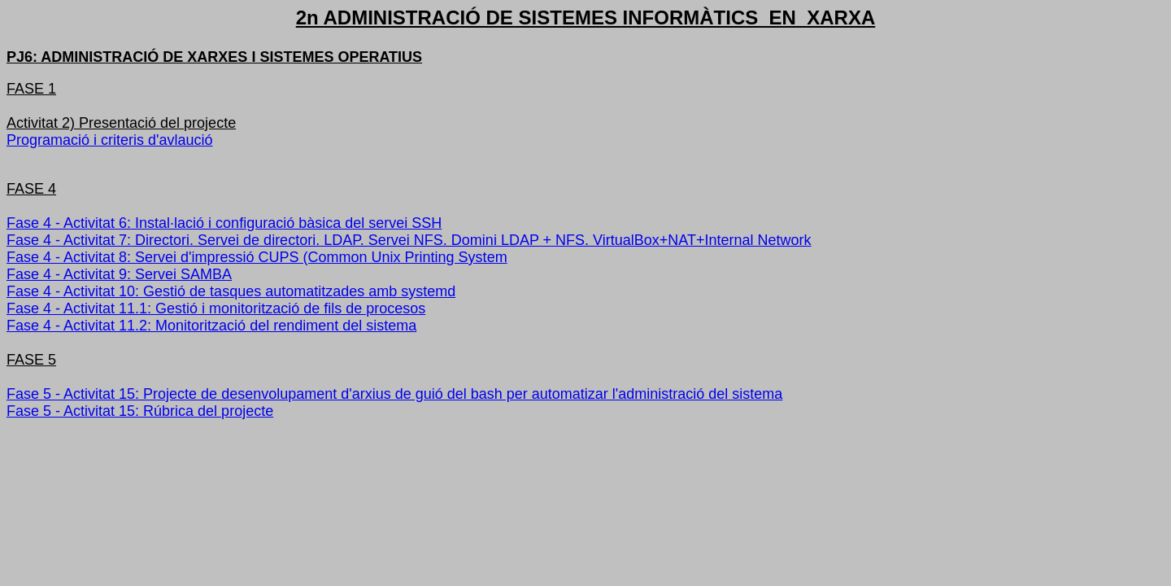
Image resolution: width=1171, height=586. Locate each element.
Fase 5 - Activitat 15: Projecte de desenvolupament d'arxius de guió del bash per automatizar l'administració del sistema (394, 394)
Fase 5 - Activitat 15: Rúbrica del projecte (140, 411)
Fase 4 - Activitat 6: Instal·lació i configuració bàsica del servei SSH (224, 223)
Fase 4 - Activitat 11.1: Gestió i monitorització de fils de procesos (216, 308)
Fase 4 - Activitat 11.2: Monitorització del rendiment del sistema (211, 325)
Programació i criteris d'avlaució (110, 140)
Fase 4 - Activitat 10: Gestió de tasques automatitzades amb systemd (231, 291)
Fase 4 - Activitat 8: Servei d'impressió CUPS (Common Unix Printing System (257, 257)
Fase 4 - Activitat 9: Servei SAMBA (119, 274)
